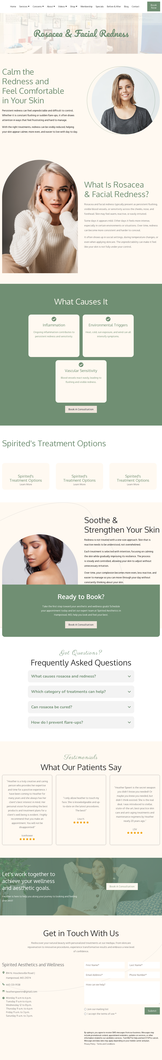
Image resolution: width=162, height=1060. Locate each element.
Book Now (154, 6)
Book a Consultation (81, 409)
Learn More (26, 484)
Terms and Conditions (106, 1044)
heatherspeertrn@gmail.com (21, 991)
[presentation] (104, 1022)
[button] (51, 6)
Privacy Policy (89, 1044)
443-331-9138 (13, 984)
